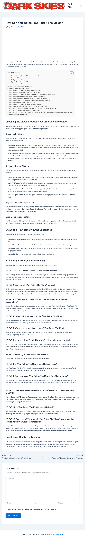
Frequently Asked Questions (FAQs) (18, 88)
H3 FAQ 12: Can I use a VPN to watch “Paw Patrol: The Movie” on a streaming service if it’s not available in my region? (42, 112)
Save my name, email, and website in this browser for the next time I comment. (32, 509)
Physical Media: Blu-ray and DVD (19, 82)
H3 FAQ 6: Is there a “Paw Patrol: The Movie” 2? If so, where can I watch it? (30, 100)
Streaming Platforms (16, 78)
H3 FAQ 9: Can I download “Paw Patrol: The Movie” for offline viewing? (29, 106)
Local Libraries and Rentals (18, 84)
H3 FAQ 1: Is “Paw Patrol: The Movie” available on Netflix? (26, 90)
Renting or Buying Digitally (18, 80)
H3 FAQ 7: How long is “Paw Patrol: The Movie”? (23, 102)
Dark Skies (70, 6)
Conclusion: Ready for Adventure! (17, 114)
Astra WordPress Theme (56, 534)
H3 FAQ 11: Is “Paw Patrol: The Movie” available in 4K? (26, 110)
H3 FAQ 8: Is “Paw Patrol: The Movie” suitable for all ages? (26, 104)
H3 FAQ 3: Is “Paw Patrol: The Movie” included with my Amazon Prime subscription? (33, 94)
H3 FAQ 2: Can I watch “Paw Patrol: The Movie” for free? (25, 92)
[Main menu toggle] (81, 6)
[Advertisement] (42, 45)
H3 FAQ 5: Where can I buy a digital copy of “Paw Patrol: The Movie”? (29, 98)
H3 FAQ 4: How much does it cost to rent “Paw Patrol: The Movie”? (28, 96)
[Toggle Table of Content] (71, 73)
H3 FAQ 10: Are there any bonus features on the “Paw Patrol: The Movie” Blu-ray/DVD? (34, 108)
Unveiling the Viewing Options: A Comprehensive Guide (24, 76)
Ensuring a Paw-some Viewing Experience (20, 86)
